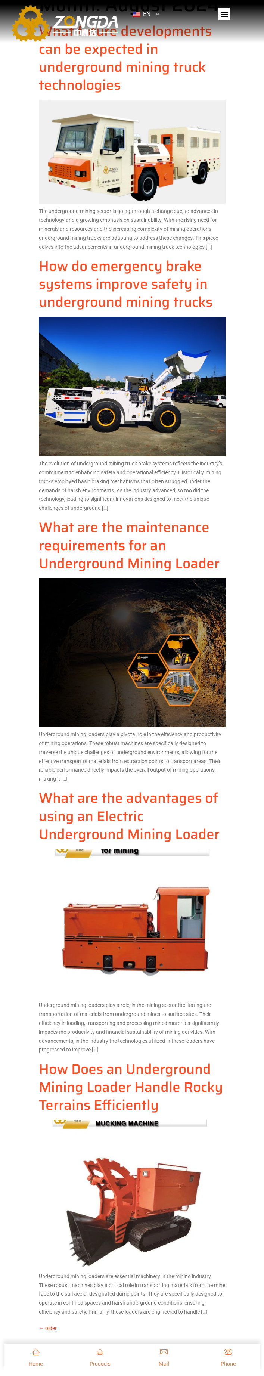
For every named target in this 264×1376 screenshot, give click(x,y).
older (48, 1328)
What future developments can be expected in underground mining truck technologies (125, 58)
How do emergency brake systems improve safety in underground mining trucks (125, 284)
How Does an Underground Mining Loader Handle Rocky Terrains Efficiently (131, 1087)
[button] (224, 14)
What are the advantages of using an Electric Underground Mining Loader (129, 815)
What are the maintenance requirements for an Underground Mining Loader (129, 545)
